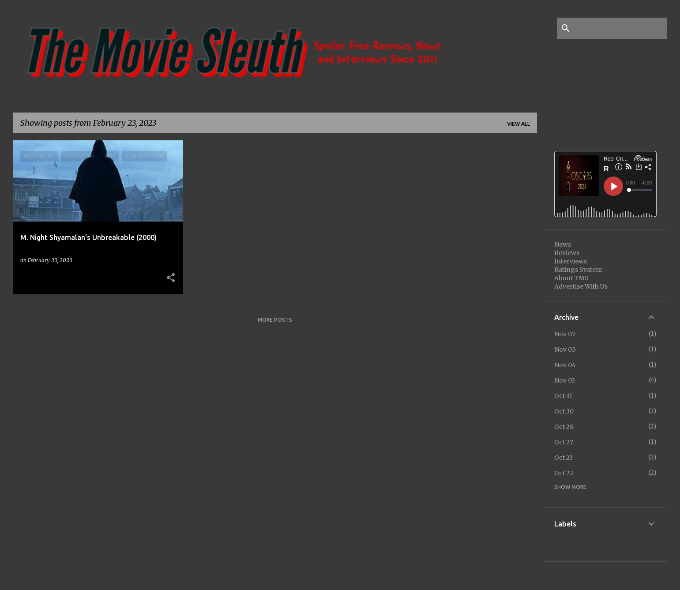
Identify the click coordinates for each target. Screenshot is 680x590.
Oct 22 (563, 473)
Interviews (570, 261)
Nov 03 (564, 380)
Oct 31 (563, 396)
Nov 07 (564, 334)
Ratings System (578, 270)
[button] (170, 278)
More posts (275, 320)
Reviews (566, 253)
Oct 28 (564, 427)
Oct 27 (563, 442)
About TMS (571, 278)
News (562, 244)
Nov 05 (565, 349)
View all (518, 124)
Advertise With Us (581, 286)
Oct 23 (563, 458)
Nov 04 (565, 365)
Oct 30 (564, 411)
